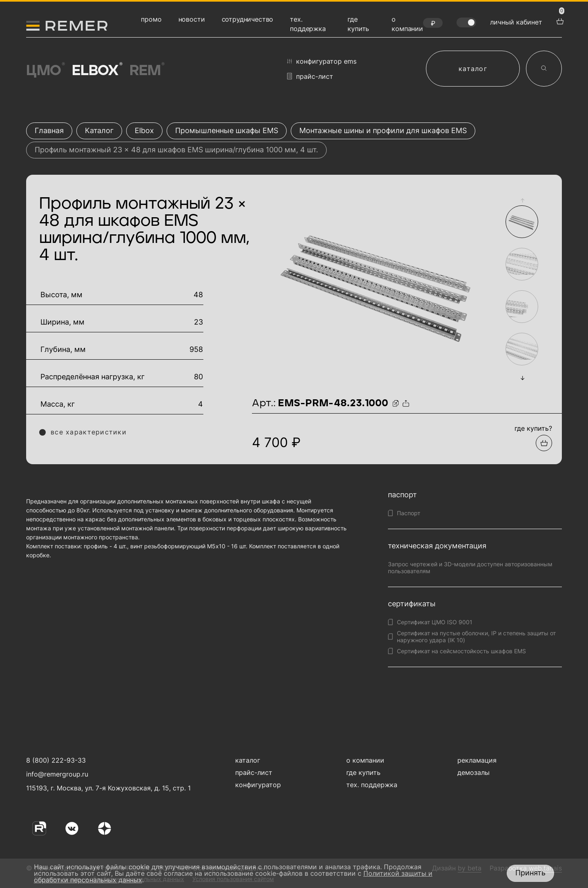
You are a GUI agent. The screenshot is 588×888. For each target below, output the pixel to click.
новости (191, 19)
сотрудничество (248, 19)
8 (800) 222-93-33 (56, 760)
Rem (146, 70)
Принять (530, 872)
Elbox (97, 70)
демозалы (473, 772)
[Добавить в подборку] (544, 443)
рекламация (477, 760)
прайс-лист (310, 76)
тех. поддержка (371, 785)
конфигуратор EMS (321, 61)
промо (151, 19)
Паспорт (408, 513)
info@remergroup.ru (56, 774)
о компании (365, 760)
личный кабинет (516, 22)
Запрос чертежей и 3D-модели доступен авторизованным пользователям (470, 567)
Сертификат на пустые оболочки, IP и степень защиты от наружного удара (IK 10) (476, 636)
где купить (363, 772)
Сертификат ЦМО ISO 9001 (434, 622)
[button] (522, 200)
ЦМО (45, 70)
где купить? (533, 428)
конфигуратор (258, 785)
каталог (473, 69)
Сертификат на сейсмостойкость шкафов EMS (461, 651)
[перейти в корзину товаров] (559, 20)
